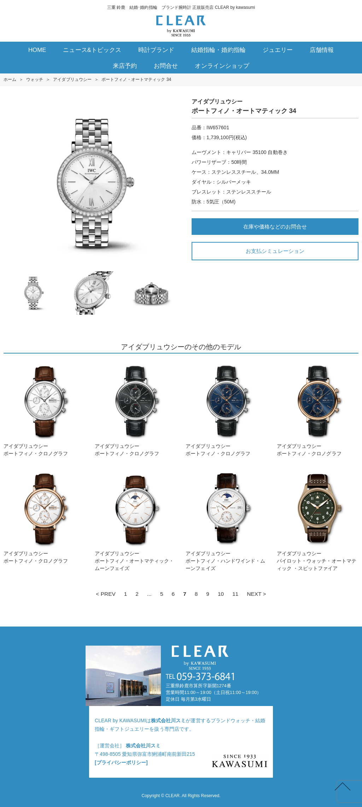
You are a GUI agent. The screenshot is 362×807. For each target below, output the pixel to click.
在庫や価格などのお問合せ (275, 227)
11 (235, 594)
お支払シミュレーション (275, 251)
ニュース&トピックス (92, 50)
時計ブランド (156, 50)
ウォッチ (34, 79)
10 (221, 594)
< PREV (105, 594)
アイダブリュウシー (72, 79)
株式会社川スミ (168, 720)
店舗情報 (322, 50)
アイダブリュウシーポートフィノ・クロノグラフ (44, 408)
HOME (37, 50)
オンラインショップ (222, 66)
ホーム (10, 79)
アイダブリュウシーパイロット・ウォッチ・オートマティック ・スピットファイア (317, 519)
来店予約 (125, 66)
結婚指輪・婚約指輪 (218, 50)
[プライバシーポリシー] (121, 762)
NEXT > (256, 594)
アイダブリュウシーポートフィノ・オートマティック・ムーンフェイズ (135, 519)
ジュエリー (278, 50)
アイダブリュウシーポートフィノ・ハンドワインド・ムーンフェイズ (226, 519)
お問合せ (166, 66)
